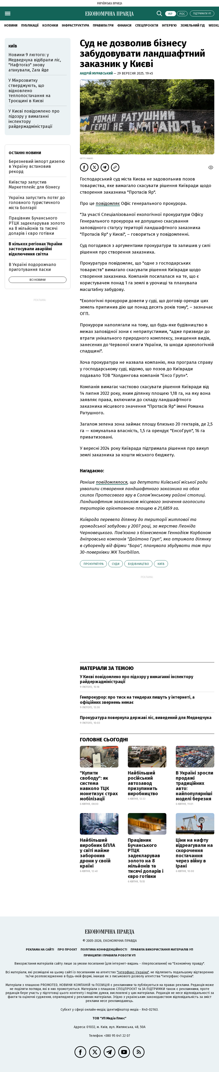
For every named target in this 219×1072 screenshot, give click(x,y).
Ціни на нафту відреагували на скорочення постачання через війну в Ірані (194, 853)
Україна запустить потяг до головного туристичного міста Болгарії (37, 202)
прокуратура (93, 564)
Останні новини (25, 153)
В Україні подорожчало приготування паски (32, 267)
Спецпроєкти (146, 25)
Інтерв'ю (169, 25)
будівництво (138, 564)
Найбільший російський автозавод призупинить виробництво (143, 783)
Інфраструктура (75, 25)
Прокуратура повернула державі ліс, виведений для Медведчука (145, 717)
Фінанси (124, 25)
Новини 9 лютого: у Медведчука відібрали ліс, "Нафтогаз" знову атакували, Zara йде (34, 62)
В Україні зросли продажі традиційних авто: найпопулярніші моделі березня (194, 786)
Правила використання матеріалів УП (162, 949)
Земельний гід (192, 25)
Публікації (30, 25)
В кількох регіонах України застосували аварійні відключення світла (35, 249)
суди (115, 564)
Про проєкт (67, 949)
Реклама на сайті (40, 949)
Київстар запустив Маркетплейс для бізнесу (34, 185)
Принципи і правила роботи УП (110, 955)
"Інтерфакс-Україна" (133, 972)
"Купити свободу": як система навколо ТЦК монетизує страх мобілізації (99, 786)
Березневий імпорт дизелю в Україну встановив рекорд (37, 166)
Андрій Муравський (96, 73)
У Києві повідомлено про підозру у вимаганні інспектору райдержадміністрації (136, 679)
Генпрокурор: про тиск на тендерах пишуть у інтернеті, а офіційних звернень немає (137, 700)
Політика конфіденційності (104, 949)
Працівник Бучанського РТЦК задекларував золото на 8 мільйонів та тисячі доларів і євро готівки (145, 858)
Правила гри (103, 25)
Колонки (50, 25)
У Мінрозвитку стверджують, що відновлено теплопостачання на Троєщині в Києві (29, 90)
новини (10, 25)
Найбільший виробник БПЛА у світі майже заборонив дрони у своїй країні (97, 853)
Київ (160, 564)
